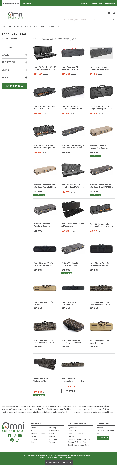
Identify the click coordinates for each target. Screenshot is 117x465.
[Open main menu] (3, 16)
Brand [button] (5, 69)
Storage (52, 442)
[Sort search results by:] (48, 39)
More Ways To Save (58, 462)
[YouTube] (20, 435)
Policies (71, 436)
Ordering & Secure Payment (79, 442)
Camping (34, 436)
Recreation (53, 436)
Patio (51, 433)
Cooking (34, 439)
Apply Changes (14, 85)
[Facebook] (9, 435)
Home (33, 442)
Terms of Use (44, 457)
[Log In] (114, 12)
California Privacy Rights (68, 457)
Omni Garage (26, 3)
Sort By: (36, 39)
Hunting (52, 427)
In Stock (8, 47)
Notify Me (69, 391)
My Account (72, 427)
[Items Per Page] (73, 39)
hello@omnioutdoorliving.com (92, 3)
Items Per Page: (63, 39)
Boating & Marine (38, 433)
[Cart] (109, 12)
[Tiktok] (17, 440)
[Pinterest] (12, 440)
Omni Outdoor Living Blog (78, 445)
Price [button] (5, 77)
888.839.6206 (110, 3)
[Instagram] (14, 435)
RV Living (53, 439)
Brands (34, 427)
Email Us (103, 437)
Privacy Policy (54, 457)
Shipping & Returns (75, 433)
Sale (33, 430)
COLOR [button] (5, 54)
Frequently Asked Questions (79, 439)
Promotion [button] (8, 62)
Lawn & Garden (55, 430)
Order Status (73, 430)
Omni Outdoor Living (11, 3)
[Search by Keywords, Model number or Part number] (87, 19)
